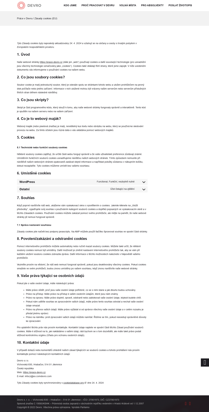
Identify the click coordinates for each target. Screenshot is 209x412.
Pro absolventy (152, 5)
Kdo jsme (70, 5)
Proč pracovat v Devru (97, 5)
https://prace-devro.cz (51, 62)
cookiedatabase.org (73, 382)
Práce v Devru (24, 18)
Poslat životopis (180, 5)
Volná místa (127, 5)
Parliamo (84, 407)
